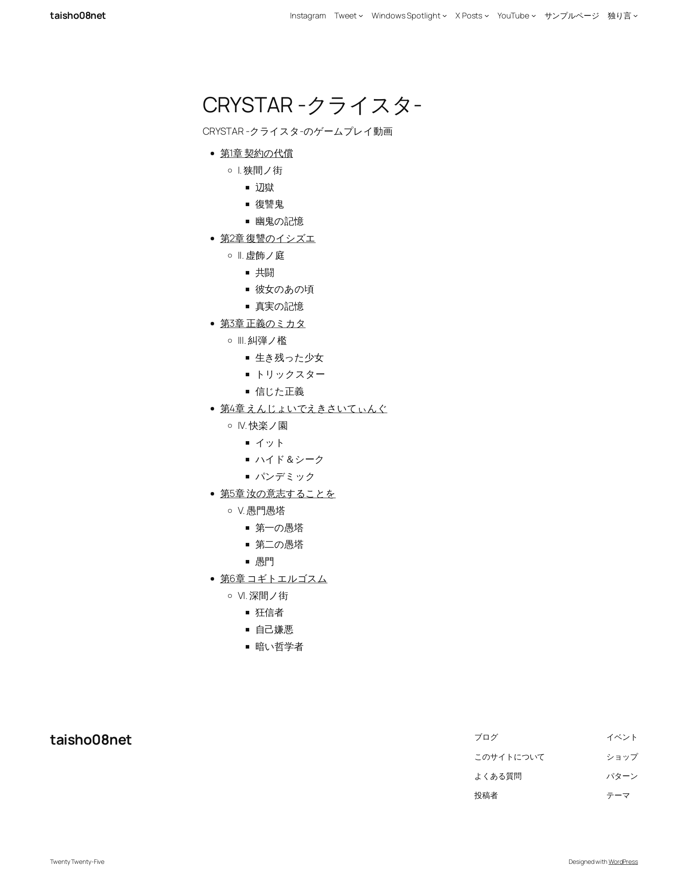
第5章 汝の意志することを (278, 493)
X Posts (468, 15)
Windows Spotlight (406, 15)
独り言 (619, 15)
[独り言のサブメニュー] (635, 15)
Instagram (308, 15)
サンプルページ (572, 15)
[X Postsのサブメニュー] (486, 15)
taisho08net (78, 15)
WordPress (623, 861)
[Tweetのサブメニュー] (360, 15)
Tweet (345, 15)
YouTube (513, 15)
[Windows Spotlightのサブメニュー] (444, 15)
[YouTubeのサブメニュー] (533, 15)
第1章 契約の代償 (256, 153)
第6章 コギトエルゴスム (274, 578)
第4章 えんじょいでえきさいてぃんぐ (303, 408)
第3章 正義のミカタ (263, 323)
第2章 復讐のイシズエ (268, 238)
